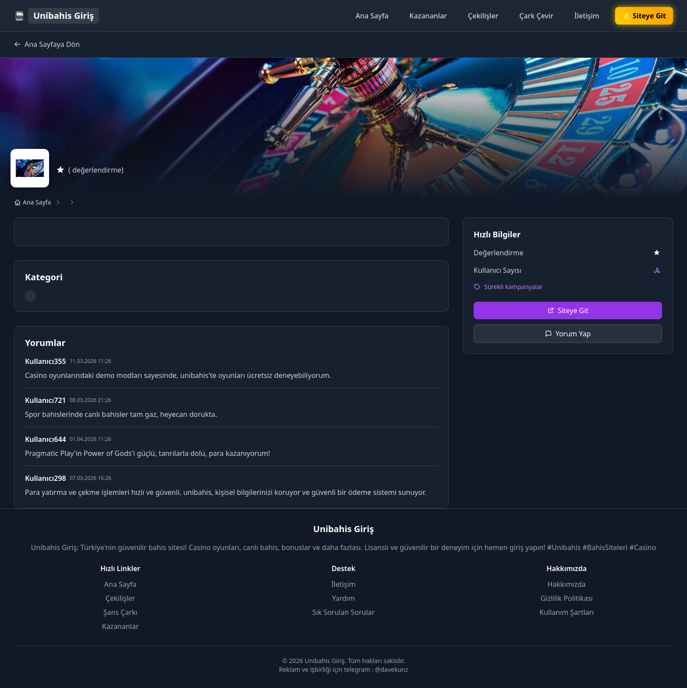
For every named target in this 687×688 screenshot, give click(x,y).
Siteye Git (567, 310)
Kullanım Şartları (566, 612)
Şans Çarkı (120, 612)
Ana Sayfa (371, 16)
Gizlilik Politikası (567, 598)
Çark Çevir (536, 16)
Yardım (343, 598)
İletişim (586, 16)
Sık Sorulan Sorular (343, 612)
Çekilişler (483, 16)
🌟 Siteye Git (644, 16)
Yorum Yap (568, 334)
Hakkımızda (567, 584)
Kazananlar (428, 16)
